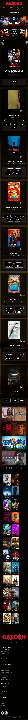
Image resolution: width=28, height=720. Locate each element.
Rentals (2, 703)
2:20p (19, 308)
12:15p (7, 124)
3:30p (18, 170)
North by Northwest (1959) (6, 670)
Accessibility (3, 705)
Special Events (3, 693)
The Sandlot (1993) (4, 675)
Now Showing (5, 7)
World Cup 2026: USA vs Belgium (7, 649)
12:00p (7, 216)
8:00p (14, 82)
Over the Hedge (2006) (5, 679)
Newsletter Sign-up (14, 12)
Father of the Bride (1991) (6, 674)
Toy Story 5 (3, 656)
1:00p (9, 262)
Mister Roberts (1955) (5, 668)
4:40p (10, 312)
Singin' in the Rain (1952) (5, 667)
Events (23, 7)
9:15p (14, 128)
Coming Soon (12, 7)
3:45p (19, 262)
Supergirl (2, 655)
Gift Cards (18, 7)
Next (27, 42)
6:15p (9, 358)
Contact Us (3, 700)
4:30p (22, 216)
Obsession (3, 661)
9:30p (19, 266)
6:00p (19, 312)
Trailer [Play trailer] (23, 110)
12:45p (7, 400)
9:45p (19, 174)
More (12, 9)
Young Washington (4, 651)
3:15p (19, 354)
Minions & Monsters (5, 653)
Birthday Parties (4, 691)
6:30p (22, 124)
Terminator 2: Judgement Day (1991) (8, 672)
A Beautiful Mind (4, 677)
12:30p (10, 170)
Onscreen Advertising (5, 707)
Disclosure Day (4, 658)
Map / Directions (4, 701)
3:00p (14, 124)
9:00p (18, 220)
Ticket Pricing (3, 694)
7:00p (9, 174)
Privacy (2, 689)
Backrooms (3, 660)
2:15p (14, 216)
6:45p (10, 220)
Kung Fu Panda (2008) (5, 680)
